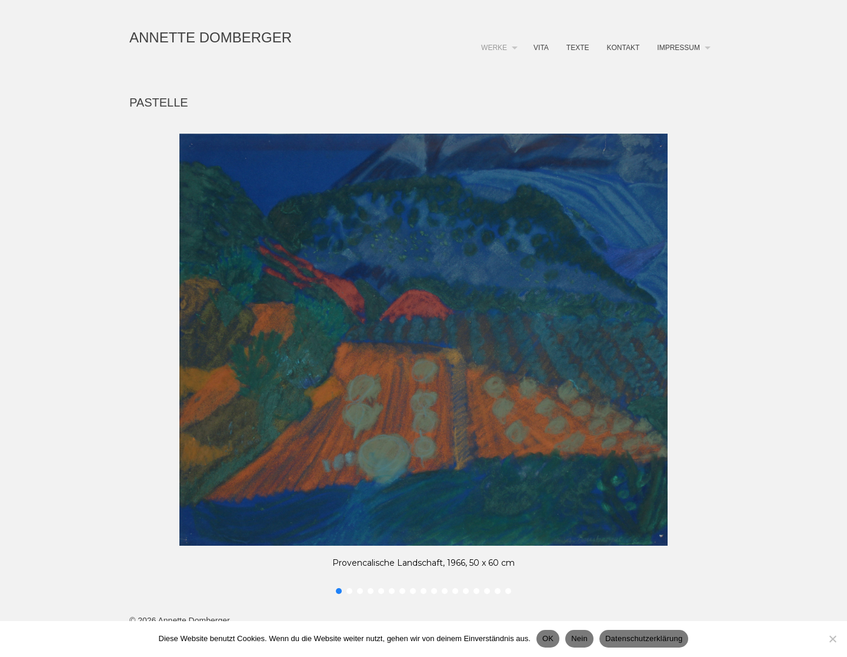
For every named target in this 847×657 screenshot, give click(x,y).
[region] (423, 365)
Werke (494, 48)
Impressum (678, 48)
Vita (541, 48)
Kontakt (623, 48)
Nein (579, 638)
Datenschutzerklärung (643, 638)
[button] (339, 591)
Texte (577, 48)
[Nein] (832, 639)
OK (547, 638)
